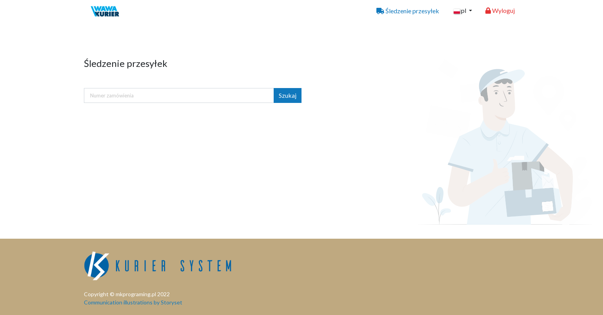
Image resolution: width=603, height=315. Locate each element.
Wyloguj (500, 10)
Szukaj (287, 95)
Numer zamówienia (112, 95)
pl (460, 10)
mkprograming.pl (136, 294)
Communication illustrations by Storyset (133, 302)
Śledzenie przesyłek (407, 10)
